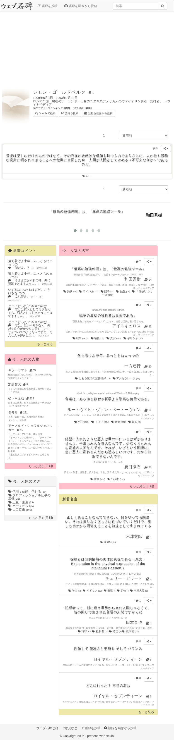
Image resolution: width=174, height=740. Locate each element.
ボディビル (21, 506)
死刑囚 (130, 631)
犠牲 (98, 338)
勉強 (123, 291)
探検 (123, 590)
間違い (108, 542)
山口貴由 (20, 509)
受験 (70, 291)
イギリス (93, 590)
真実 (114, 338)
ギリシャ (133, 338)
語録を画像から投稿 (80, 6)
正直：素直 (21, 502)
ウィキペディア (146, 288)
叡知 (134, 421)
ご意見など (69, 728)
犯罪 (85, 631)
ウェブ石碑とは (47, 728)
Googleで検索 (45, 113)
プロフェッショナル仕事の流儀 (29, 496)
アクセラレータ (126, 378)
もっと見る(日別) (41, 466)
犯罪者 (100, 631)
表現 (110, 590)
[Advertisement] (87, 48)
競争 (108, 291)
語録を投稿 (48, 6)
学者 (75, 590)
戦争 (80, 338)
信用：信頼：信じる (27, 491)
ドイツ (100, 421)
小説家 (116, 479)
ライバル (89, 291)
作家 (98, 479)
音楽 (118, 421)
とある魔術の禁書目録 (93, 378)
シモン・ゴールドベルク (64, 92)
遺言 (115, 631)
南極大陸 (139, 590)
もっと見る (45, 344)
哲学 (82, 421)
